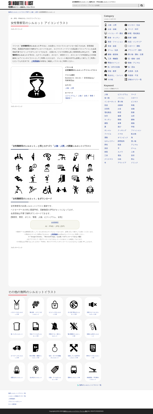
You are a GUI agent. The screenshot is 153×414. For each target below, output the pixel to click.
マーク (133, 94)
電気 (119, 155)
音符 (132, 155)
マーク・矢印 (133, 29)
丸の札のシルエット (36, 377)
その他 (110, 79)
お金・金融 (112, 29)
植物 (132, 123)
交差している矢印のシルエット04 (74, 356)
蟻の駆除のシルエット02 (74, 335)
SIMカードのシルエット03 (92, 356)
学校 (132, 127)
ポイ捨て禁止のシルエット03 (74, 313)
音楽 (106, 105)
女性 (85, 96)
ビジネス (134, 102)
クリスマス (108, 159)
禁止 (132, 159)
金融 (132, 109)
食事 (119, 123)
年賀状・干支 (133, 75)
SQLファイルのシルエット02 (36, 335)
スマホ (120, 134)
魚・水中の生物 (114, 67)
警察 (91, 96)
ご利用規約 (35, 61)
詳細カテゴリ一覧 (135, 79)
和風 (132, 105)
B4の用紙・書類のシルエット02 (36, 356)
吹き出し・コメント (115, 75)
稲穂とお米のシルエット (93, 335)
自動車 (120, 105)
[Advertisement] (55, 36)
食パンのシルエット (17, 334)
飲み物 (133, 134)
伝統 (119, 159)
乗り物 (120, 102)
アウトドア (122, 163)
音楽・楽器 (112, 46)
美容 (106, 148)
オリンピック (123, 137)
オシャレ (107, 130)
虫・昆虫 (131, 67)
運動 (106, 137)
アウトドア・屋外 (135, 50)
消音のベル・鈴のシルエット (55, 335)
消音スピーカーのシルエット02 (93, 313)
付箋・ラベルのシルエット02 (55, 378)
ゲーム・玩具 (113, 50)
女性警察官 (55, 222)
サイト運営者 (12, 404)
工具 (106, 155)
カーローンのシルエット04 (17, 356)
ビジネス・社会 (134, 25)
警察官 (68, 98)
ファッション (136, 130)
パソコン (121, 98)
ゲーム (133, 148)
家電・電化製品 (134, 33)
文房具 (107, 109)
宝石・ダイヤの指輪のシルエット (55, 356)
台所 (132, 116)
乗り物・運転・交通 (135, 54)
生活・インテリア (135, 42)
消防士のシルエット (17, 377)
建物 (132, 119)
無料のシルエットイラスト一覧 (90, 385)
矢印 (106, 116)
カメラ (120, 152)
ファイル (107, 134)
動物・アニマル (134, 63)
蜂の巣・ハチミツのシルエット (36, 313)
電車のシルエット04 (74, 377)
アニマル (134, 145)
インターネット (110, 102)
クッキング (122, 130)
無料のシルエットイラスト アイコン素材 (75, 411)
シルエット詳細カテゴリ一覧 (17, 396)
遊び (119, 127)
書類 (106, 123)
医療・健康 (132, 38)
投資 (119, 145)
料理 (119, 112)
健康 (119, 116)
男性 (106, 145)
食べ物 (107, 98)
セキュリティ (109, 141)
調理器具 (121, 141)
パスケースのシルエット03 (17, 313)
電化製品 (107, 112)
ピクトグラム (70, 96)
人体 (132, 152)
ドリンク (134, 163)
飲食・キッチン (114, 38)
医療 (132, 112)
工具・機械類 (113, 59)
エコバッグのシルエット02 (55, 313)
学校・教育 (112, 71)
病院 (106, 152)
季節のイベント (114, 63)
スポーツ (134, 98)
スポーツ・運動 (134, 46)
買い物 (133, 141)
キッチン (107, 119)
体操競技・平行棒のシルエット (93, 378)
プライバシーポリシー (15, 401)
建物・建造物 (113, 54)
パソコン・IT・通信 (115, 33)
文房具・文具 (133, 71)
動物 (119, 119)
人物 (80, 96)
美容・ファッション (115, 42)
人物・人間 (34, 12)
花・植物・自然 (134, 59)
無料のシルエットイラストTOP (18, 12)
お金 (119, 109)
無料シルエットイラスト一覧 (17, 393)
